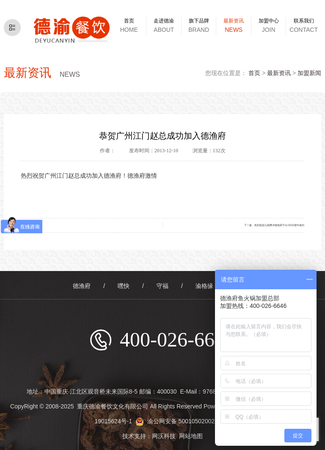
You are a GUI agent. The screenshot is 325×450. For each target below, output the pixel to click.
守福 (162, 285)
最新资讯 (279, 73)
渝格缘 (204, 285)
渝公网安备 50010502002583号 (183, 421)
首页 (254, 73)
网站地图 (191, 436)
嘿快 (123, 285)
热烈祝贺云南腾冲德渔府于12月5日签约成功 (279, 225)
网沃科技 (164, 436)
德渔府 (82, 285)
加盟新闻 (309, 73)
